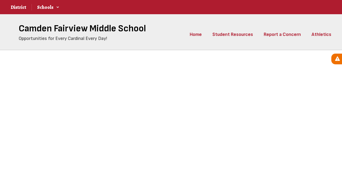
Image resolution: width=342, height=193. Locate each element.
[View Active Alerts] (336, 59)
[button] (48, 7)
